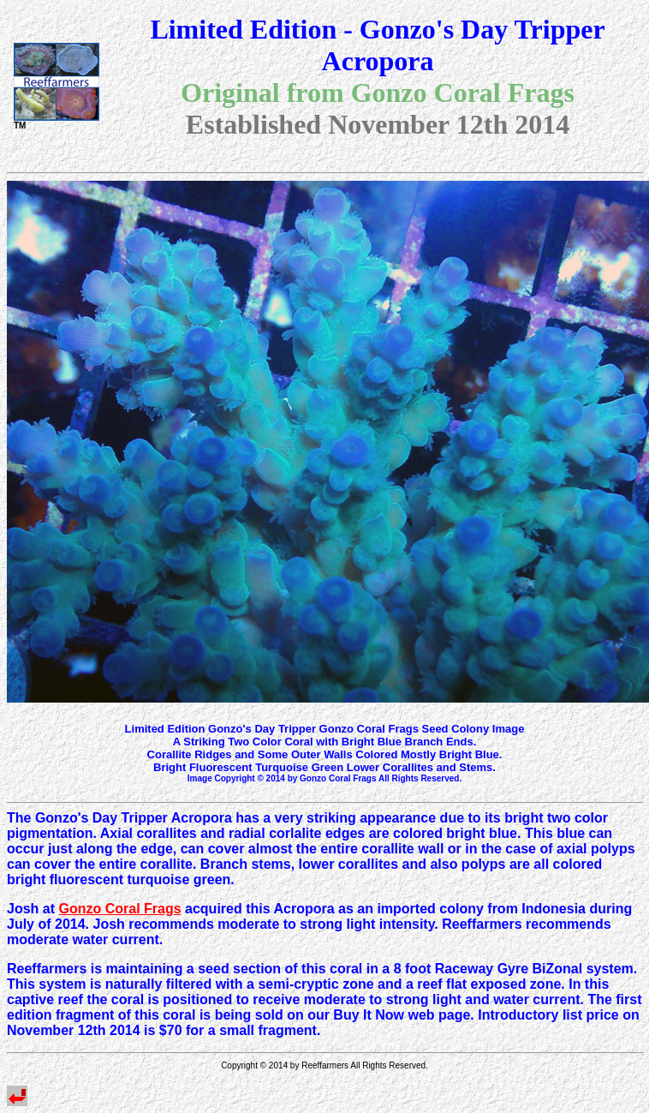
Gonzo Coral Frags (119, 908)
